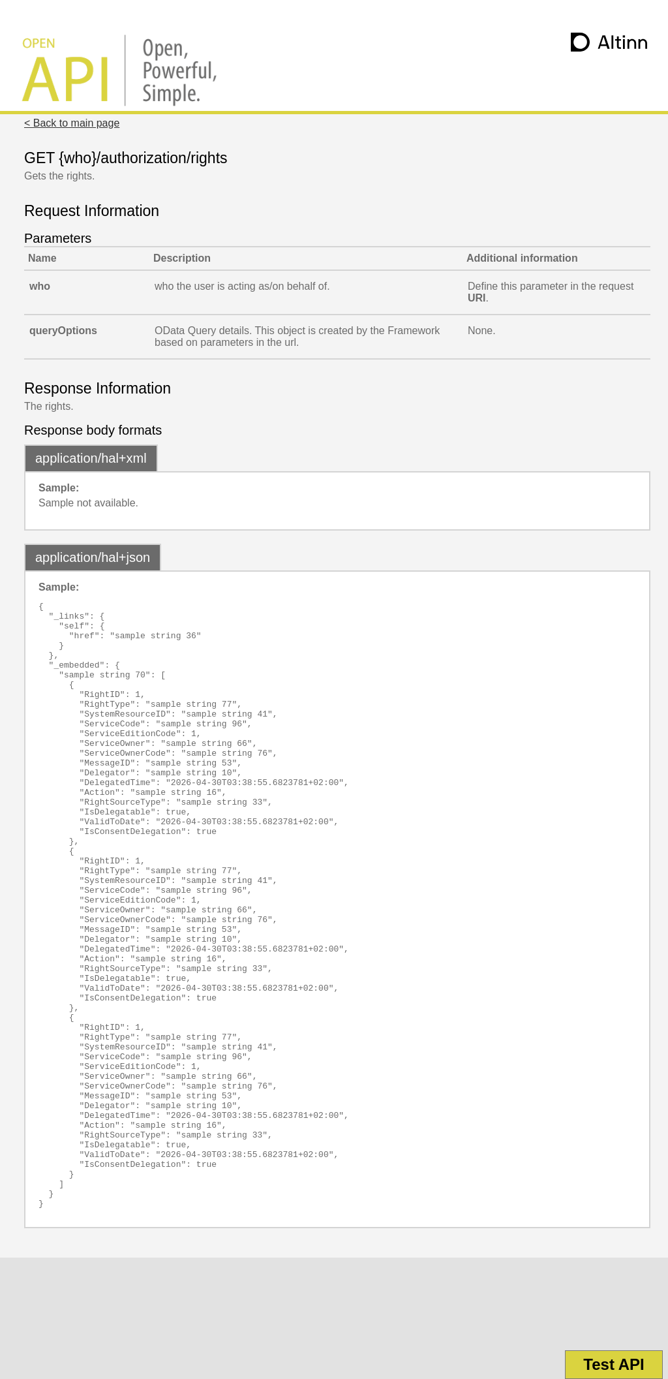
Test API (613, 1364)
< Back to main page (71, 123)
